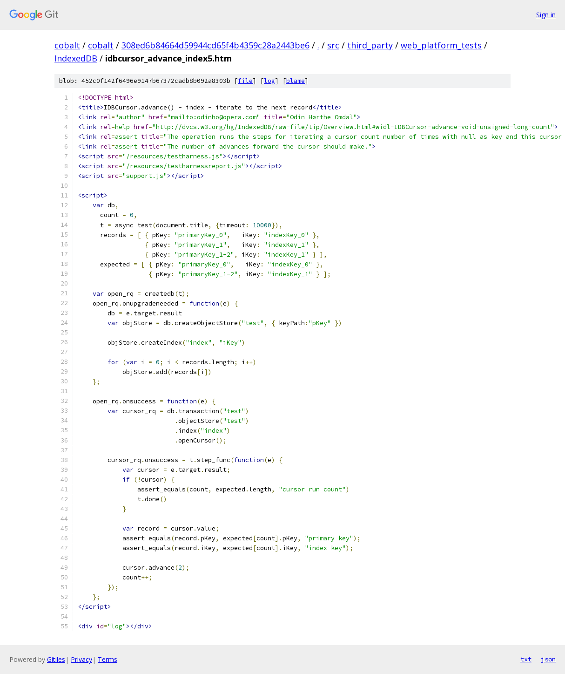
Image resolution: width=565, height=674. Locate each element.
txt (525, 659)
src (333, 45)
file (245, 81)
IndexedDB (75, 58)
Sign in (546, 14)
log (269, 81)
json (548, 659)
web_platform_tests (441, 45)
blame (295, 81)
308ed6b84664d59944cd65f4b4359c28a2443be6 (215, 45)
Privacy (81, 659)
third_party (370, 45)
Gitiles (56, 659)
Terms (107, 659)
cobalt (67, 45)
